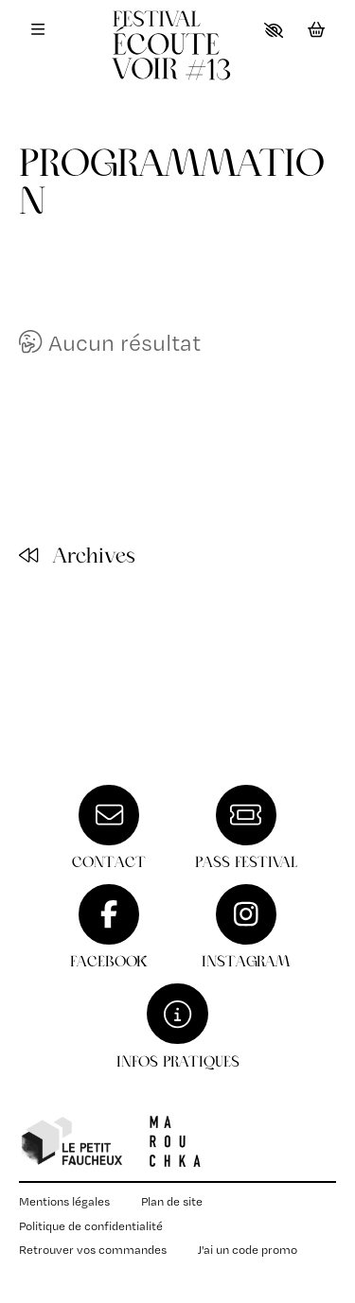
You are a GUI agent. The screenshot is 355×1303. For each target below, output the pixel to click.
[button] (274, 29)
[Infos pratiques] (178, 1026)
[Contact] (108, 828)
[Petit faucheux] (71, 1142)
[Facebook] (108, 927)
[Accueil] (178, 56)
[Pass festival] (246, 828)
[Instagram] (246, 927)
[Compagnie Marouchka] (175, 1142)
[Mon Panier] (316, 29)
